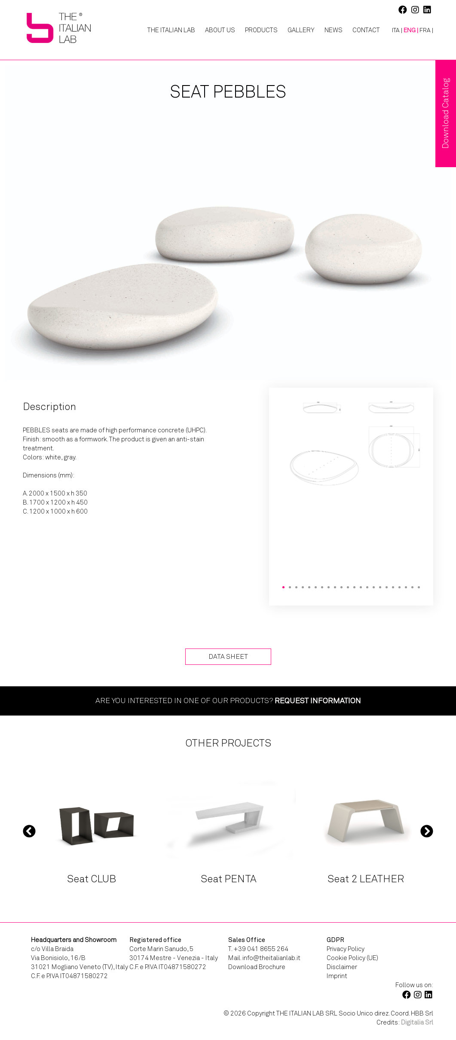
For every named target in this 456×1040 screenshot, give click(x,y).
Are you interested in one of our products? (228, 700)
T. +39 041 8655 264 (258, 949)
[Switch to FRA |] (426, 30)
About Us (220, 30)
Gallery (301, 30)
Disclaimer (342, 967)
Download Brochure (256, 967)
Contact (366, 30)
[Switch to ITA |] (394, 30)
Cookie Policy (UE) (352, 958)
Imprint (337, 976)
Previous (29, 831)
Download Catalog (445, 113)
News (333, 30)
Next (426, 831)
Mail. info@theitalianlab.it (264, 958)
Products (261, 30)
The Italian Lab (171, 30)
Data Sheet (228, 656)
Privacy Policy (345, 949)
